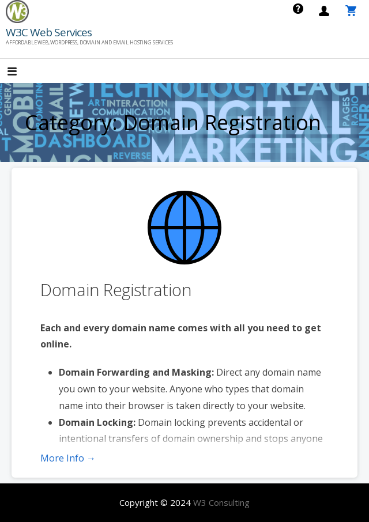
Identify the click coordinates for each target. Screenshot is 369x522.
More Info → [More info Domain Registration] (68, 458)
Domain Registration (115, 289)
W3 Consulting (221, 502)
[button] (22, 72)
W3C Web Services (49, 32)
